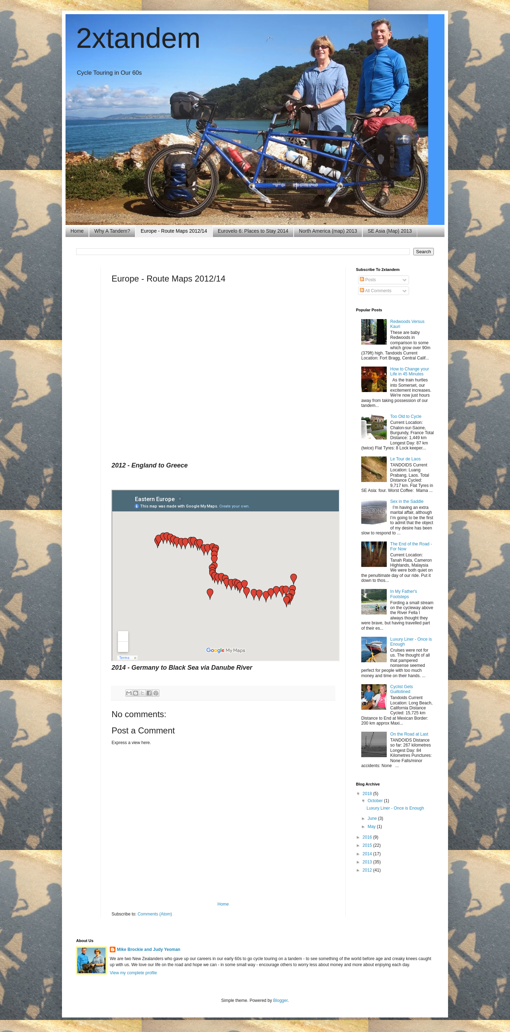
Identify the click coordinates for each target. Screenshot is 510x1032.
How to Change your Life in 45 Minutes (409, 371)
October (376, 800)
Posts (368, 279)
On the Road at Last (409, 734)
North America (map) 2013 (328, 231)
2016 (368, 837)
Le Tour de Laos (405, 459)
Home (77, 231)
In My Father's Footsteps (403, 594)
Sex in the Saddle (407, 501)
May (372, 826)
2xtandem (138, 38)
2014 (368, 853)
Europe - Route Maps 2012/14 (174, 231)
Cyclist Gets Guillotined (401, 689)
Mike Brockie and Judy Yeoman (148, 949)
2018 (368, 793)
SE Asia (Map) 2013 (390, 231)
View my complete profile (133, 972)
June (373, 818)
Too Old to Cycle (405, 416)
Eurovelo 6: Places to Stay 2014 (253, 231)
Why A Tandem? (112, 231)
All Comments (375, 290)
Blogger (280, 1000)
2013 (368, 862)
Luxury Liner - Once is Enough (395, 808)
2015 (368, 845)
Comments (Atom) (154, 914)
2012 (368, 870)
